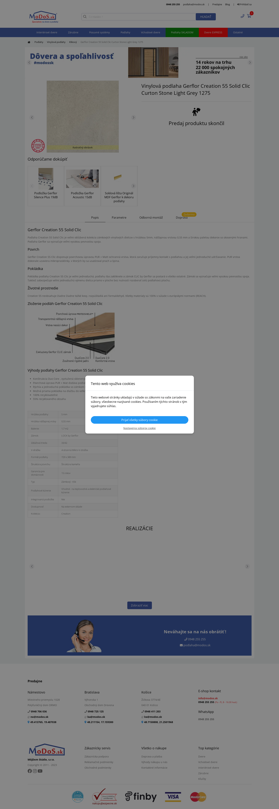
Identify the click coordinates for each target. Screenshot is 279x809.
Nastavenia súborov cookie (139, 428)
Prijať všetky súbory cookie (139, 420)
